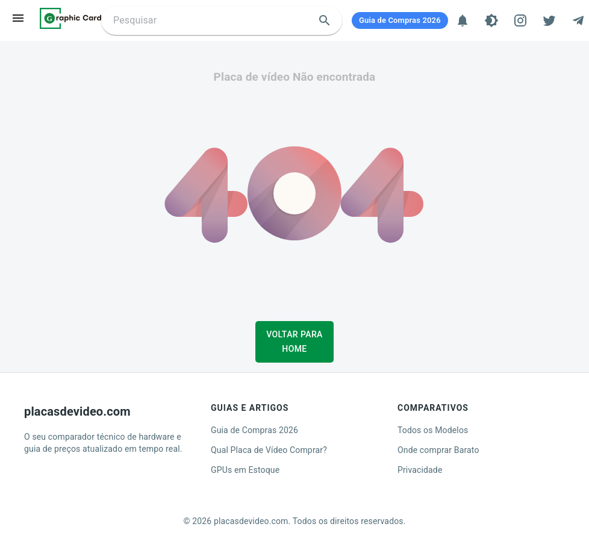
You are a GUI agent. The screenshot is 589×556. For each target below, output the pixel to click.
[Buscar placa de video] (211, 20)
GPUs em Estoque (245, 470)
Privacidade (420, 470)
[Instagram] (520, 20)
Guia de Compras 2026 (254, 430)
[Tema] (491, 20)
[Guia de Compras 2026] (400, 20)
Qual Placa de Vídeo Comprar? (269, 450)
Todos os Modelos (432, 430)
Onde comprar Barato (438, 450)
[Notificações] (462, 20)
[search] (324, 20)
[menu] (18, 18)
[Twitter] (549, 20)
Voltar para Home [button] (294, 342)
